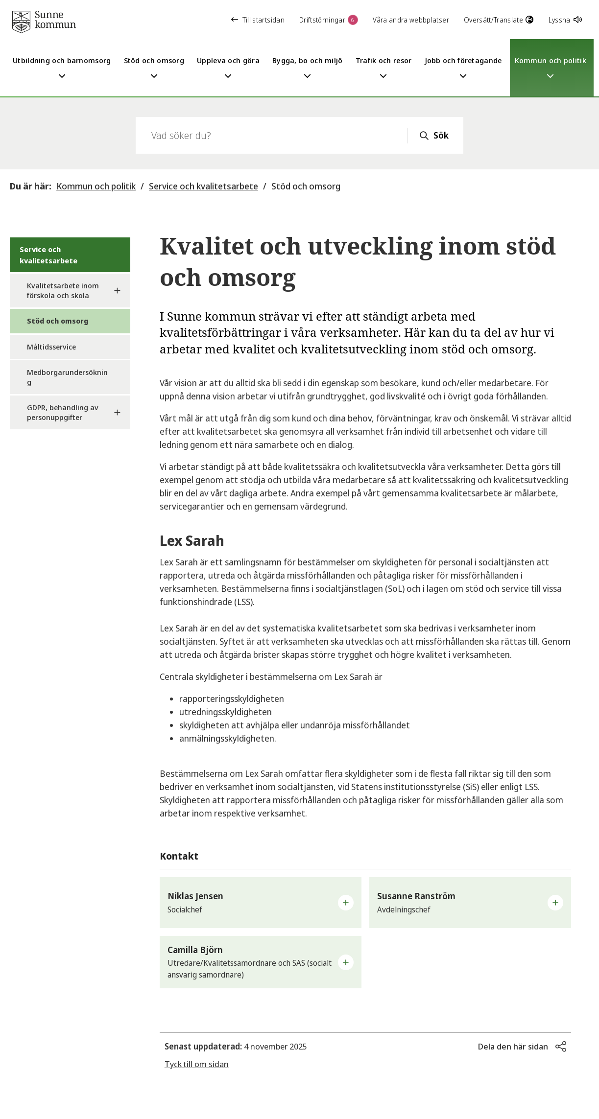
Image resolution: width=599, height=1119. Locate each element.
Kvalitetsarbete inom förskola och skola (63, 290)
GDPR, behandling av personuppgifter (62, 412)
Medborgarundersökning (67, 377)
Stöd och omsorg (305, 186)
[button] (261, 902)
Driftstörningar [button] (328, 20)
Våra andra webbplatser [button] (411, 19)
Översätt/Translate (499, 19)
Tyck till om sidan (197, 1064)
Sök (441, 135)
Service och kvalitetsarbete (203, 186)
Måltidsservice (51, 346)
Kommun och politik (96, 186)
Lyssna (565, 19)
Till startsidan (258, 19)
